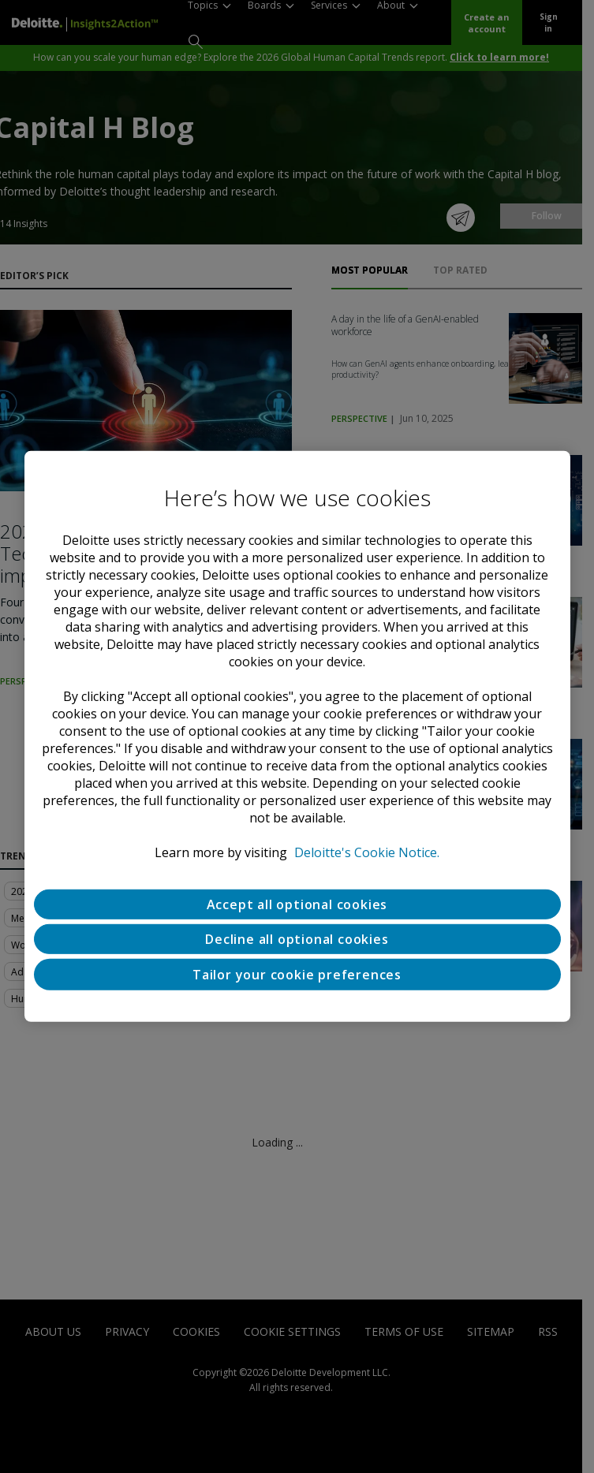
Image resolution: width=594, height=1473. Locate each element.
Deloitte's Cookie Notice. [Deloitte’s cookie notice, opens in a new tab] (366, 852)
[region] (297, 736)
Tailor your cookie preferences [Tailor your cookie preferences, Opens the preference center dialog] (297, 974)
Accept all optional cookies (297, 904)
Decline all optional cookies (296, 939)
